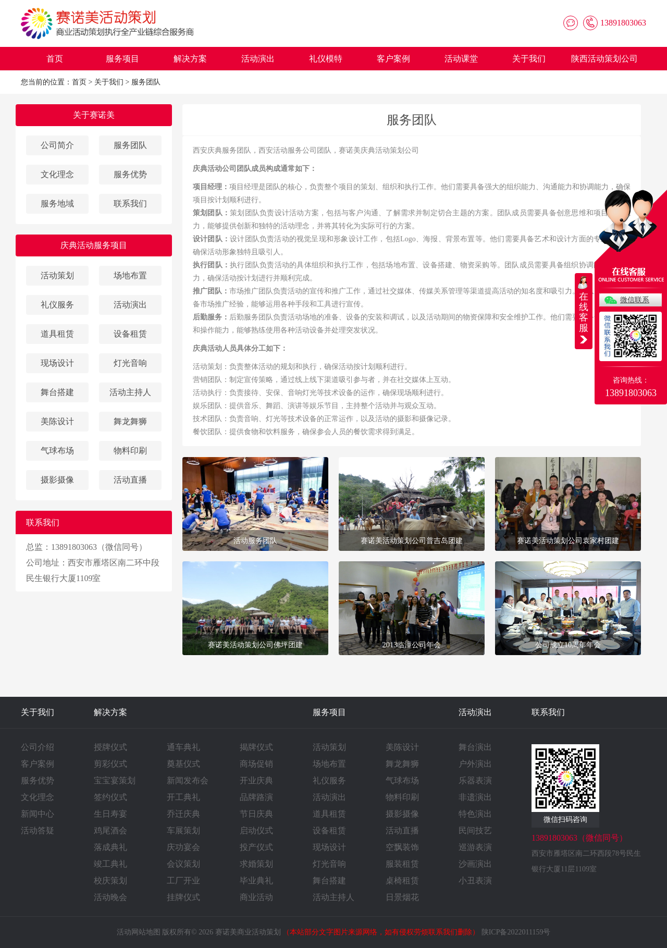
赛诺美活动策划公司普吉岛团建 (412, 540)
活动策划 (57, 275)
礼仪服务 (57, 304)
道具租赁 (57, 333)
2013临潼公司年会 (411, 645)
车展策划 (183, 830)
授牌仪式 (110, 747)
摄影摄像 (57, 479)
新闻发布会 (187, 780)
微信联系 (634, 300)
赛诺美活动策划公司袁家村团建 (568, 540)
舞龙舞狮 (130, 421)
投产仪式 (256, 847)
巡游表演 (475, 847)
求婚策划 (256, 863)
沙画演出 (475, 863)
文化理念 (57, 174)
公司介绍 (37, 747)
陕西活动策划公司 (604, 58)
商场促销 (256, 763)
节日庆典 (256, 813)
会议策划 (183, 863)
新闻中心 (37, 813)
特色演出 (475, 813)
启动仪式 (256, 830)
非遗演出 (475, 797)
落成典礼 (110, 847)
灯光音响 (130, 363)
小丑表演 (475, 880)
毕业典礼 (256, 880)
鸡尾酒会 (110, 830)
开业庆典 (256, 780)
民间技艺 (475, 830)
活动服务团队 (255, 540)
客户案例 (393, 58)
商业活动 (256, 897)
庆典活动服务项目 (93, 245)
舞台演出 (475, 747)
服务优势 (130, 174)
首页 (54, 58)
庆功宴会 (183, 847)
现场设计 (57, 363)
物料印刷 (130, 450)
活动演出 (258, 58)
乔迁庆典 (183, 813)
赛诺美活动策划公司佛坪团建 (255, 645)
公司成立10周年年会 (568, 645)
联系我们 (130, 203)
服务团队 (145, 82)
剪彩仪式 (110, 763)
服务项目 (122, 58)
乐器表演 (475, 780)
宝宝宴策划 (114, 780)
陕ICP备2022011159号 (516, 932)
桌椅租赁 (402, 880)
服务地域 (57, 203)
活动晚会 (110, 897)
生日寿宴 (110, 813)
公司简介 (57, 145)
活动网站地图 (138, 932)
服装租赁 (402, 863)
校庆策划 (110, 880)
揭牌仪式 (256, 747)
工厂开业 (183, 880)
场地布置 (130, 275)
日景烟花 (402, 897)
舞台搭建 (57, 392)
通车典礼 (183, 747)
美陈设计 (57, 421)
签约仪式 (110, 797)
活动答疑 (37, 830)
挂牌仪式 (183, 897)
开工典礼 (183, 797)
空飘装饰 (402, 847)
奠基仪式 (183, 763)
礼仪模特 (325, 58)
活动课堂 (461, 58)
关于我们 (529, 58)
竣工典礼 (110, 863)
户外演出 (475, 763)
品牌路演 (256, 797)
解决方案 (190, 58)
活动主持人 (130, 392)
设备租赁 (130, 333)
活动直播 (130, 479)
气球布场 (57, 450)
